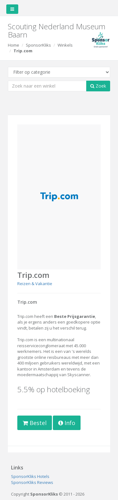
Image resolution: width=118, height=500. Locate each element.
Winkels (65, 45)
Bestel (35, 423)
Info (66, 423)
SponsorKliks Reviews (32, 482)
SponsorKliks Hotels (30, 476)
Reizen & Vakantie (34, 283)
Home (13, 45)
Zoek (98, 86)
